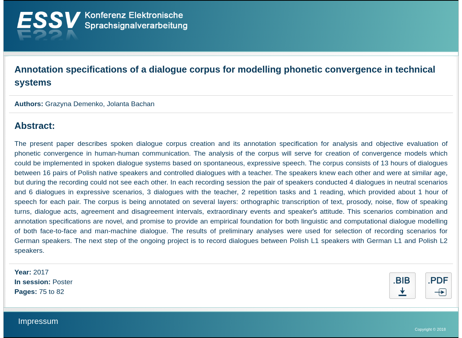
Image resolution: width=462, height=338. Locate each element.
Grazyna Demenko (74, 104)
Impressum (38, 321)
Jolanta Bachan (130, 104)
